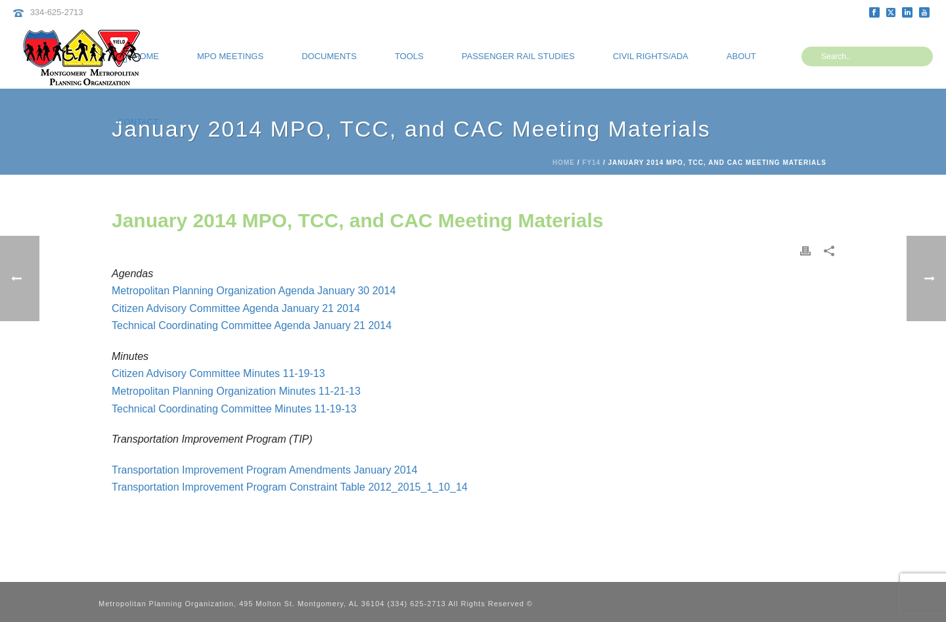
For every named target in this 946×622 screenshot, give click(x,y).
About (741, 56)
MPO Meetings (230, 56)
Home (563, 162)
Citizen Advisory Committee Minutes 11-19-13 (218, 373)
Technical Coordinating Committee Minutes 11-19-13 (234, 408)
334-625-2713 (56, 12)
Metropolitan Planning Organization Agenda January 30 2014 (253, 290)
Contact (138, 122)
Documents (329, 56)
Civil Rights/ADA (650, 56)
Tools (409, 56)
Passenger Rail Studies (518, 56)
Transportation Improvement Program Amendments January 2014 (264, 470)
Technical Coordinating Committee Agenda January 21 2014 (252, 325)
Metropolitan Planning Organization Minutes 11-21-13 (236, 391)
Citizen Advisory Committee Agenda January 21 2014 (236, 308)
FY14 (591, 162)
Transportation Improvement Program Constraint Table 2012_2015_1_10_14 (290, 487)
